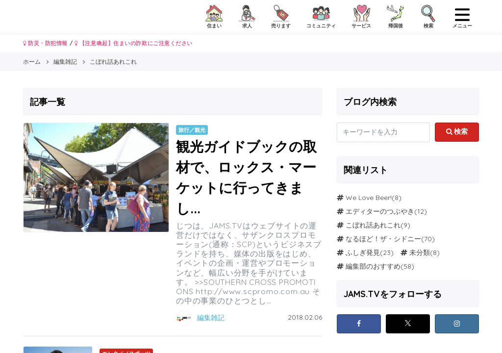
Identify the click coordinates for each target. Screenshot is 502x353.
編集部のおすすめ (373, 266)
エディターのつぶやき (380, 211)
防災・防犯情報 (45, 43)
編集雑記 (211, 317)
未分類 (419, 252)
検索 (457, 131)
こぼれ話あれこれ (373, 225)
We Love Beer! (369, 197)
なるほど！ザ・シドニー (383, 238)
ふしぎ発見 (363, 252)
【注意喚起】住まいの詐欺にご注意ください (134, 43)
